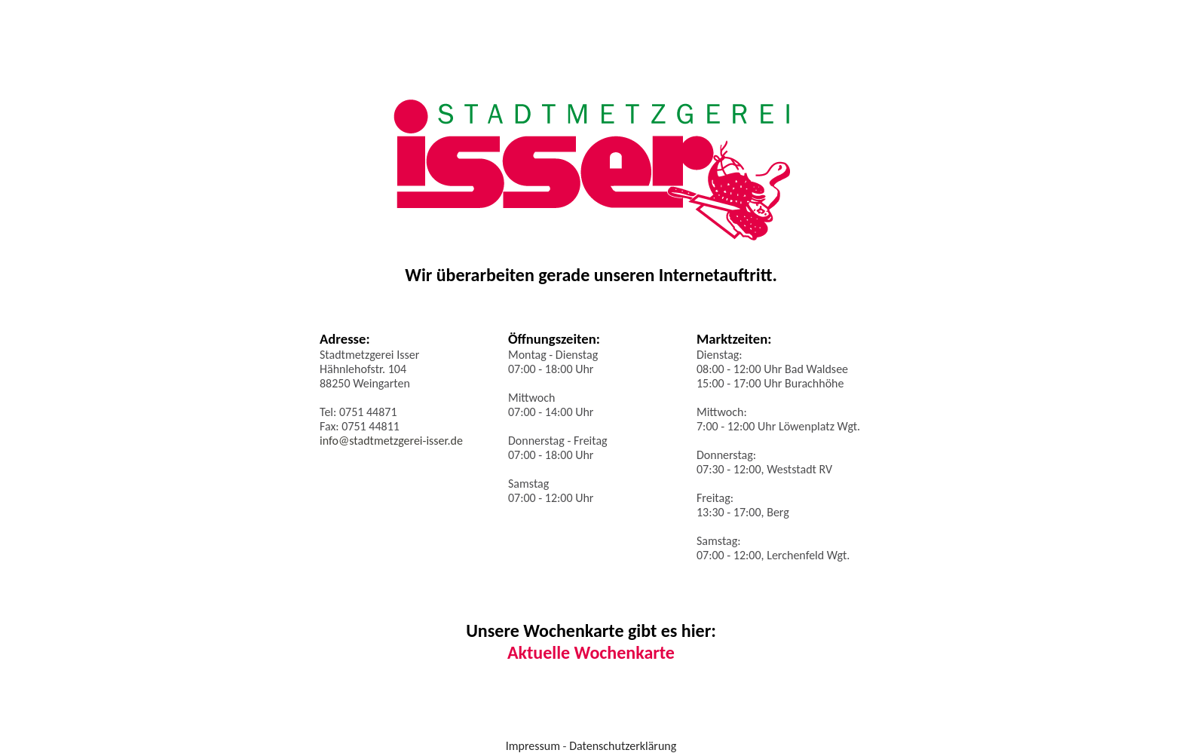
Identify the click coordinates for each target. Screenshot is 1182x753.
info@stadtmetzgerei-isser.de (391, 440)
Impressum (533, 746)
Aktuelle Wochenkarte (591, 652)
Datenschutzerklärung (622, 746)
